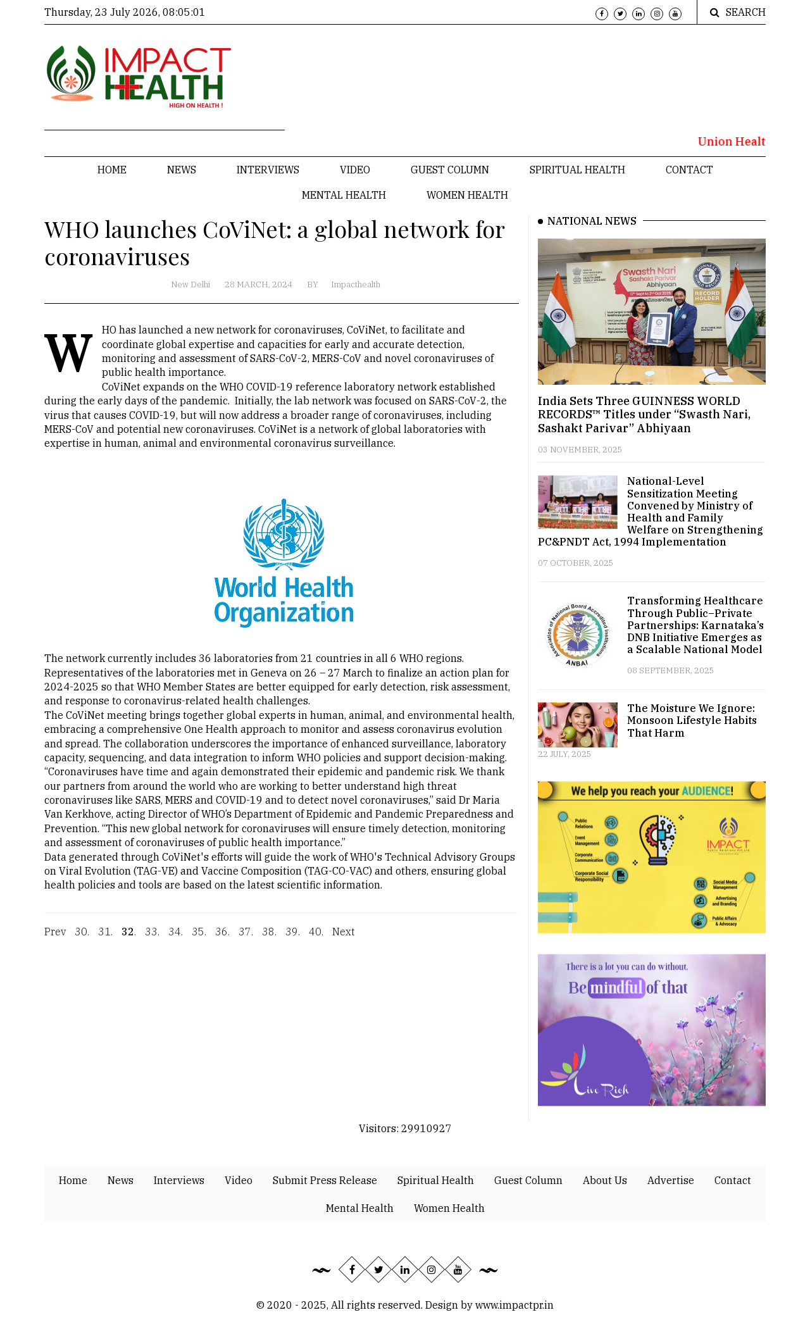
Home (112, 169)
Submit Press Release (325, 1180)
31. (105, 939)
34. (175, 939)
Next (343, 939)
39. (292, 939)
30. (82, 939)
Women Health (467, 195)
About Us (605, 1180)
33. (152, 939)
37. (246, 939)
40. (316, 939)
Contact (689, 169)
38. (269, 939)
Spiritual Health (577, 169)
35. (199, 939)
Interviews (268, 169)
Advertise (670, 1180)
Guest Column (450, 169)
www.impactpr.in (514, 1305)
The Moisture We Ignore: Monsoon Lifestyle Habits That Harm (692, 720)
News (181, 169)
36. (222, 939)
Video (355, 169)
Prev (55, 939)
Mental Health (344, 195)
